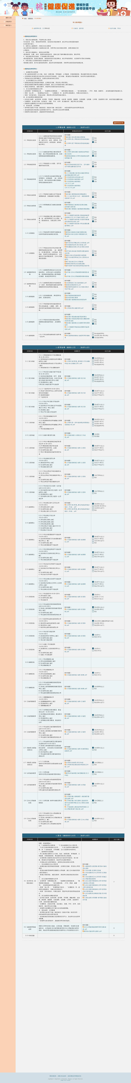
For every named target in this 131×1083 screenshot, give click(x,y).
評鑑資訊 (8, 21)
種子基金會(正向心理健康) (74, 261)
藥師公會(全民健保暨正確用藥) (76, 255)
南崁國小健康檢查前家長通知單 (76, 299)
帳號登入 (8, 25)
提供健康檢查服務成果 (73, 295)
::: (1, 13)
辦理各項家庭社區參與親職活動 (76, 232)
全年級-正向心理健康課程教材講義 (77, 276)
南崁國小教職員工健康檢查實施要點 (77, 209)
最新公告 (8, 18)
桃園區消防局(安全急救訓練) (75, 263)
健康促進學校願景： (30, 36)
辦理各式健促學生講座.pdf (92, 931)
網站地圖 (59, 12)
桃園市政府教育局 (69, 12)
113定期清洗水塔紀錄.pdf (74, 177)
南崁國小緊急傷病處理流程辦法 (76, 316)
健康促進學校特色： (30, 69)
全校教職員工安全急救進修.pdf (76, 283)
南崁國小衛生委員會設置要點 (75, 137)
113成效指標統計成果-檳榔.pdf (76, 675)
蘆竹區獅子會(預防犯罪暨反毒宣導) (77, 265)
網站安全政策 (62, 1076)
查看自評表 (118, 123)
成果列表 (30, 18)
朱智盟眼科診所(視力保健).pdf (75, 245)
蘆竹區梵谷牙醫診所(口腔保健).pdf (77, 242)
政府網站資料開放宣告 (74, 1076)
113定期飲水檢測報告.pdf (74, 179)
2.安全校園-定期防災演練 (92, 870)
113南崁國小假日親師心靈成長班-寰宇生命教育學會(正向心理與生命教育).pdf (77, 802)
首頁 (25, 18)
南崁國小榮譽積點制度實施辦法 (76, 194)
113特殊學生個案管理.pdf (74, 308)
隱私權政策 (53, 1076)
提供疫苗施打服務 (71, 297)
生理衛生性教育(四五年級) (74, 762)
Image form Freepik (65, 1080)
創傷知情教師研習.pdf (73, 285)
